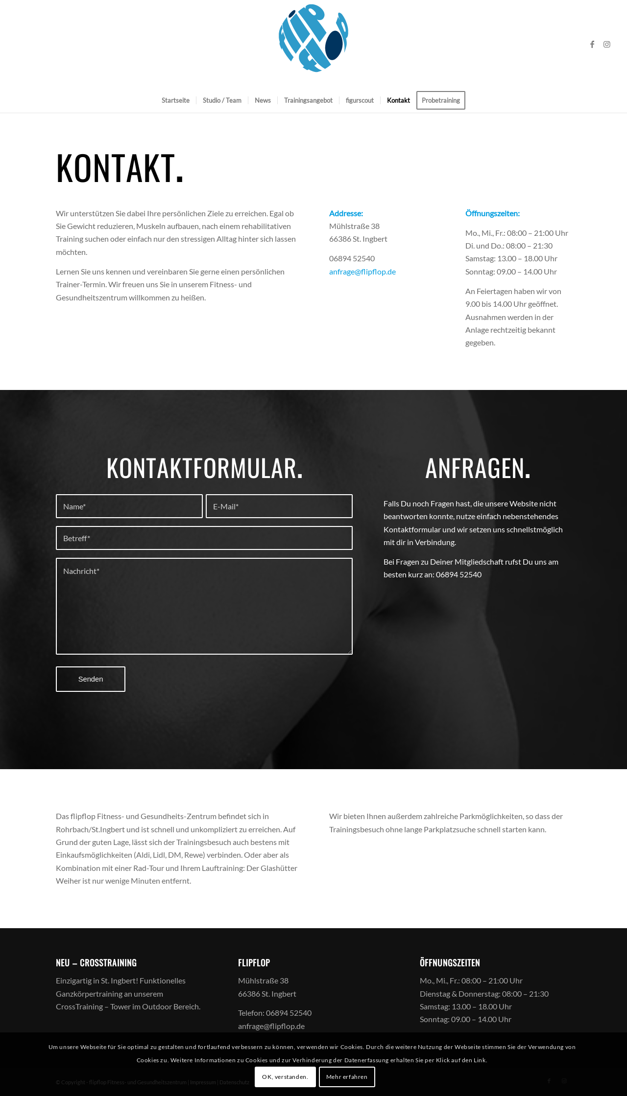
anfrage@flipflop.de (362, 271)
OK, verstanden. (285, 1076)
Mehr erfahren (347, 1076)
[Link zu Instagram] (607, 44)
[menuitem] (175, 100)
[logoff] (313, 44)
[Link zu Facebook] (592, 44)
